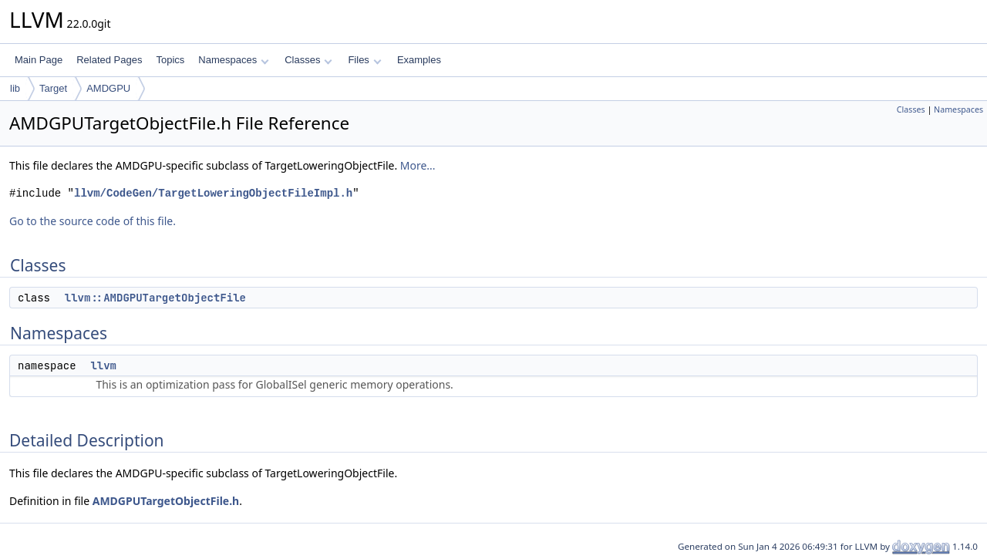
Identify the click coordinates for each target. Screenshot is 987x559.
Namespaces (233, 60)
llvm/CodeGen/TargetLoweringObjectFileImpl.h (213, 193)
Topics (170, 60)
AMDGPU (108, 88)
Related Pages (109, 60)
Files (364, 60)
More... (418, 165)
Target (53, 88)
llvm (103, 365)
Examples (419, 60)
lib (15, 88)
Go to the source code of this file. (92, 221)
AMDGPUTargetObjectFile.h (166, 500)
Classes (308, 60)
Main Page (38, 60)
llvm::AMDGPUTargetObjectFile (155, 298)
